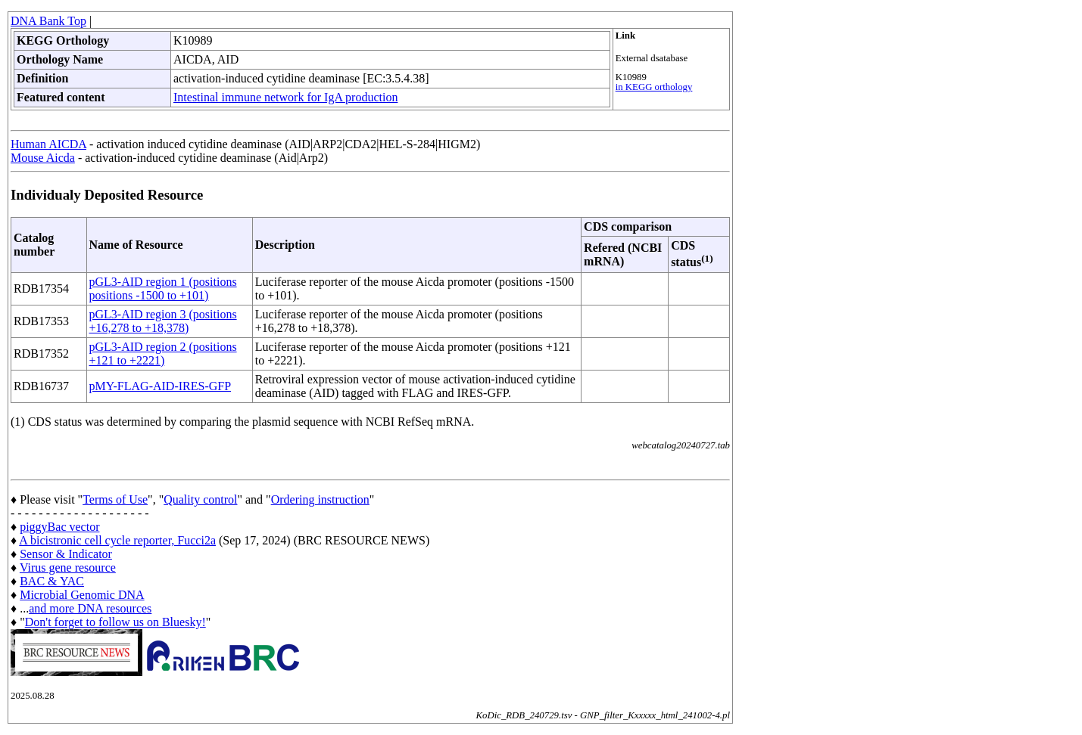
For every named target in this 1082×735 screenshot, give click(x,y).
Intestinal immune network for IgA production (285, 97)
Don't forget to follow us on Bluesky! (115, 622)
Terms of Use (115, 499)
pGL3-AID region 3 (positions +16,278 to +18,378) (163, 321)
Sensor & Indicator (66, 553)
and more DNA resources (90, 608)
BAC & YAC (52, 581)
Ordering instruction (320, 499)
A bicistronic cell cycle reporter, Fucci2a (117, 540)
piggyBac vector (59, 526)
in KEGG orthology (654, 87)
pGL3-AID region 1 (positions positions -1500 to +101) (163, 288)
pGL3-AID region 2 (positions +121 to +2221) (163, 353)
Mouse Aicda (43, 157)
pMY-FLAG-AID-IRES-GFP (160, 386)
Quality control (200, 499)
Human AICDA (48, 144)
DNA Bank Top (48, 20)
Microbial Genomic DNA (82, 594)
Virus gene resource (68, 567)
